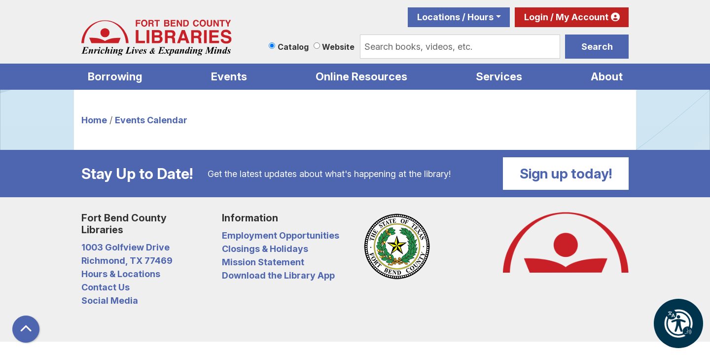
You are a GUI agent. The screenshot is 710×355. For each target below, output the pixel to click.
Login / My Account (566, 17)
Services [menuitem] (499, 76)
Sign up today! (566, 173)
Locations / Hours (455, 17)
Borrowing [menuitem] (115, 76)
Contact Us (105, 287)
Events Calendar (151, 120)
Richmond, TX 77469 (127, 260)
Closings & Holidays (265, 249)
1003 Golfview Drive (125, 247)
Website (338, 47)
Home (94, 120)
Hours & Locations (120, 274)
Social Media (109, 300)
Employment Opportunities (280, 235)
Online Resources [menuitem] (361, 76)
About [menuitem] (607, 76)
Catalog (293, 47)
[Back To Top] (25, 329)
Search (597, 46)
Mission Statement (263, 262)
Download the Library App (278, 275)
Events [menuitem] (229, 76)
